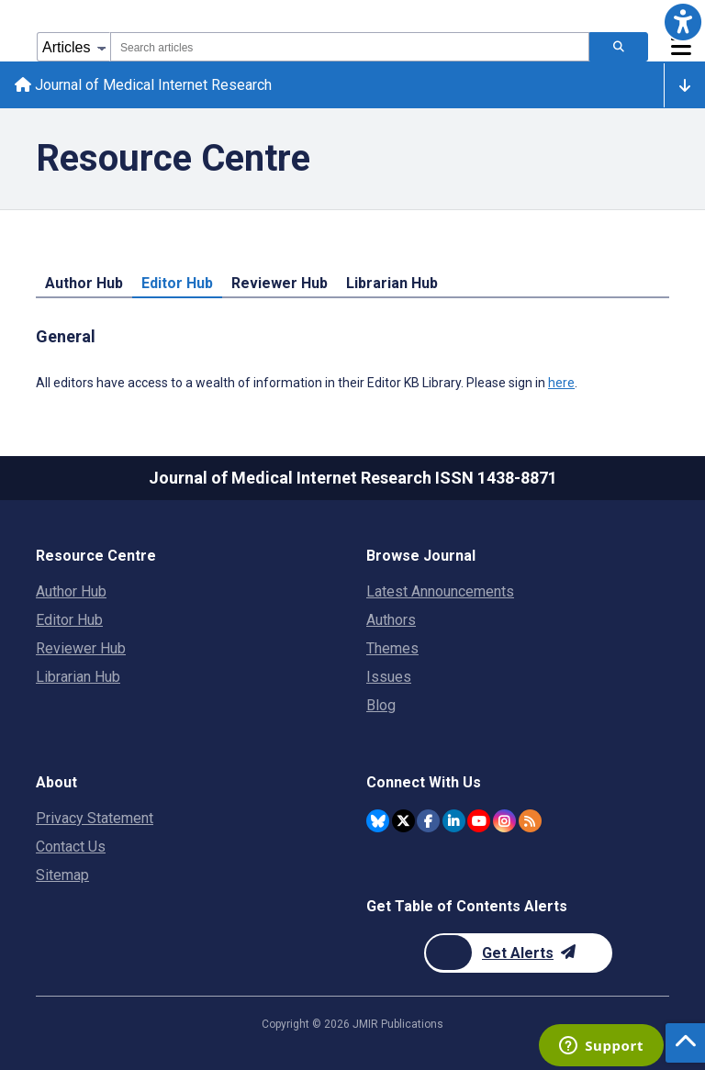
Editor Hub (69, 620)
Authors (391, 620)
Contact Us (71, 846)
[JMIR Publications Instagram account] (504, 820)
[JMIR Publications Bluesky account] (377, 820)
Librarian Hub (78, 676)
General (65, 336)
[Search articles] (618, 46)
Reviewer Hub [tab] (279, 283)
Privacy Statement (94, 818)
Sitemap (62, 875)
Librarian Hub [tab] (392, 283)
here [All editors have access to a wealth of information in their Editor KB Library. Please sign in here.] (561, 382)
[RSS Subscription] (530, 820)
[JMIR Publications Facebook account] (428, 820)
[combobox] (349, 46)
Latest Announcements (440, 591)
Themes (392, 648)
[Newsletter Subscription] (518, 953)
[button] (683, 22)
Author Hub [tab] (84, 283)
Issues (388, 676)
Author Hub (71, 591)
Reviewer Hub (81, 648)
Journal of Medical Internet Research (143, 85)
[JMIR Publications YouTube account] (478, 820)
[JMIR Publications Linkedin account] (453, 820)
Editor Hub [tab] (177, 283)
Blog (381, 705)
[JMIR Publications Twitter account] (403, 820)
